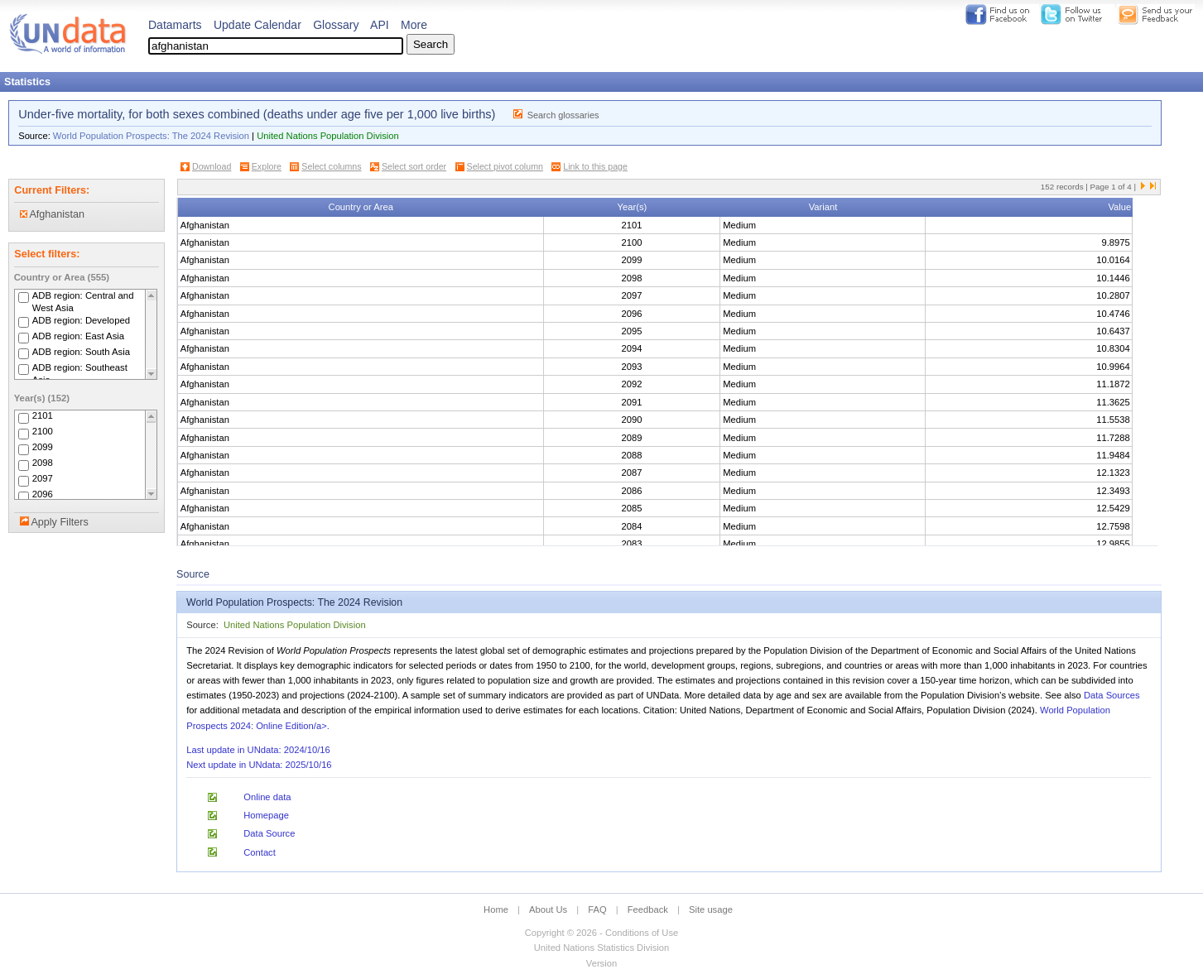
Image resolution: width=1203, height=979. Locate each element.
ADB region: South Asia (81, 352)
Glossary (335, 24)
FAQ (597, 909)
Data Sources (1112, 695)
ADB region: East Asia (78, 336)
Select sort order (414, 166)
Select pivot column (505, 166)
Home (496, 909)
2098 (42, 463)
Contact (259, 852)
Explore (267, 166)
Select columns (331, 166)
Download (211, 166)
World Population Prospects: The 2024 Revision (151, 136)
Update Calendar (257, 24)
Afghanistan (52, 214)
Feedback (648, 909)
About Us (548, 909)
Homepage (266, 815)
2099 (42, 448)
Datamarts (175, 24)
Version (601, 963)
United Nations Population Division (328, 136)
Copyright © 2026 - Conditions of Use (601, 933)
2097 (42, 479)
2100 (42, 432)
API (379, 24)
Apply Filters (59, 522)
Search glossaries (563, 115)
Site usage (711, 909)
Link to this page (595, 166)
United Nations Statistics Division (602, 948)
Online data (267, 797)
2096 (42, 495)
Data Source (269, 833)
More (414, 24)
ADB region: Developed (81, 320)
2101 (42, 416)
